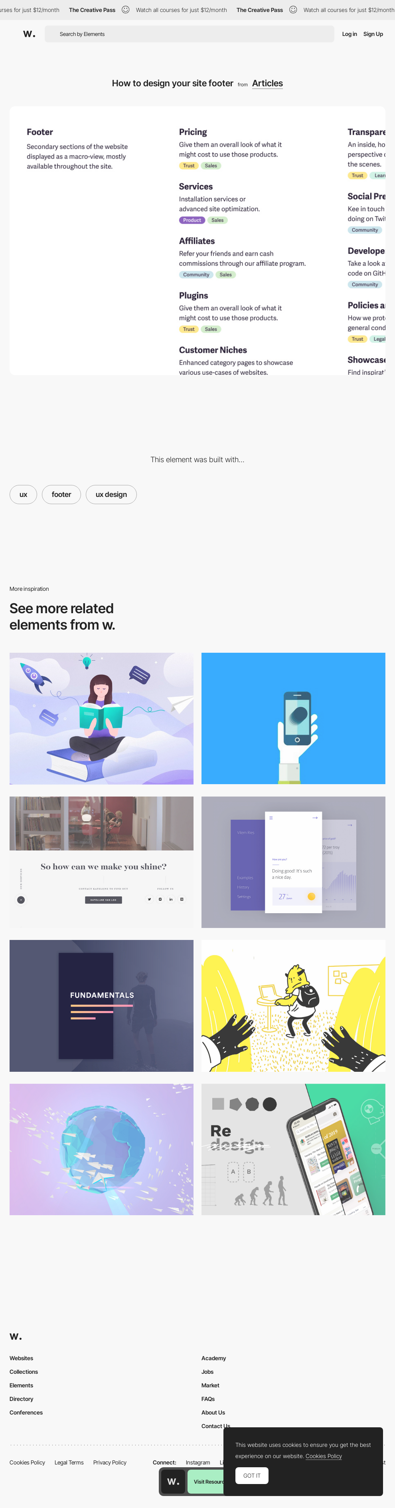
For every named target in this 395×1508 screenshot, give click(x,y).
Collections (24, 1371)
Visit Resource (210, 1481)
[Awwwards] (29, 34)
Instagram (198, 1462)
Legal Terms (69, 1462)
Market (210, 1385)
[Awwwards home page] (173, 1482)
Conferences (26, 1412)
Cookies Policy (27, 1462)
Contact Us (215, 1426)
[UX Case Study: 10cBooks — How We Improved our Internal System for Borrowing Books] (102, 719)
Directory (22, 1398)
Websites (21, 1358)
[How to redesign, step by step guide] (293, 1149)
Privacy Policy (109, 1462)
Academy (213, 1358)
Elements (21, 1385)
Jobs (207, 1371)
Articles (267, 83)
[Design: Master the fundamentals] (102, 1005)
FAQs (208, 1398)
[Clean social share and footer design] (102, 862)
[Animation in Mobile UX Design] (293, 718)
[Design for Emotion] (102, 1149)
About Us (213, 1412)
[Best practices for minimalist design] (293, 862)
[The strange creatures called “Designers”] (293, 1005)
